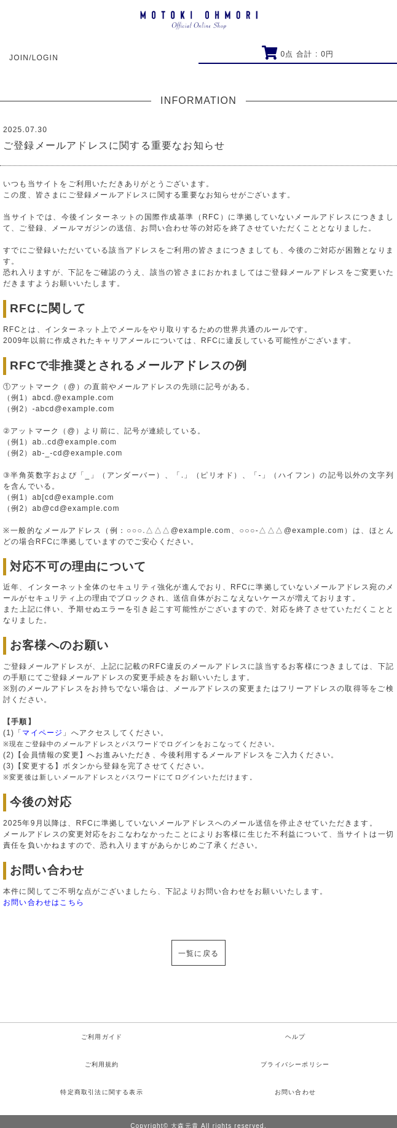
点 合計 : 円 (298, 54)
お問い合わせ (295, 1092)
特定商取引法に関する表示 (101, 1092)
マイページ (42, 732)
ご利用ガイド (101, 1036)
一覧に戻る (198, 953)
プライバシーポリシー (295, 1064)
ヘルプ (295, 1036)
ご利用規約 (102, 1064)
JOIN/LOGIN (33, 57)
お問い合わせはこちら (43, 902)
